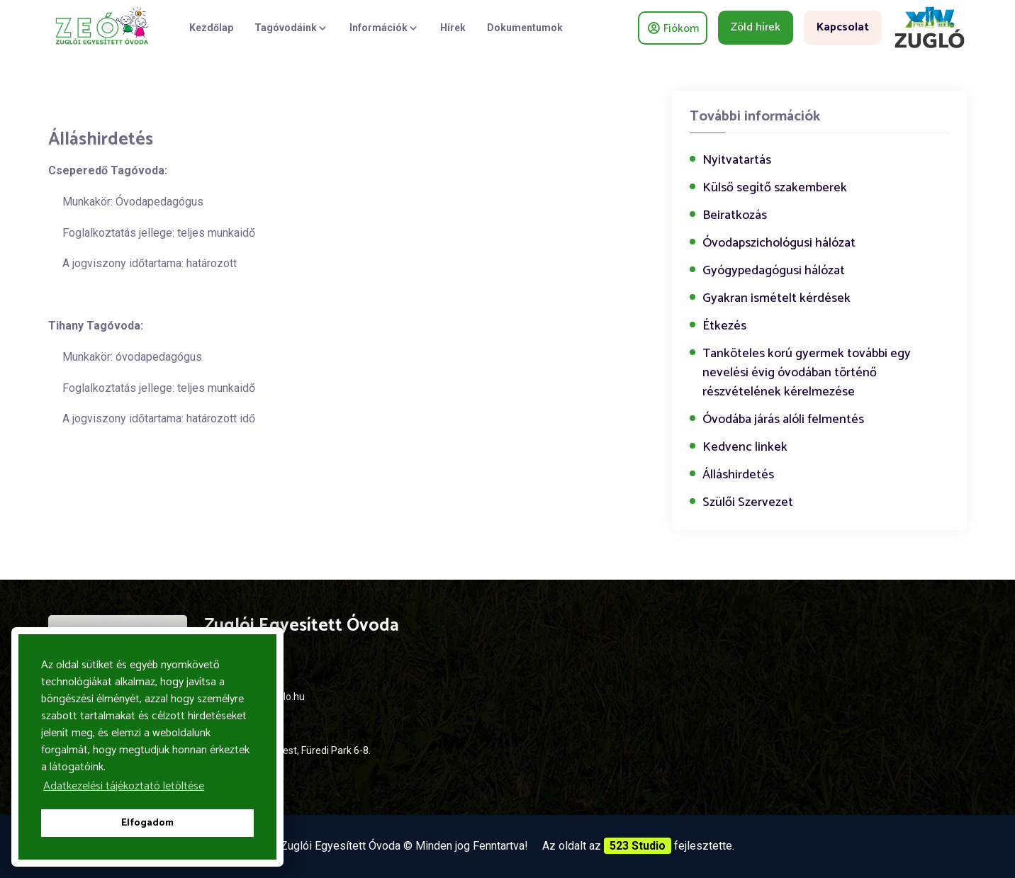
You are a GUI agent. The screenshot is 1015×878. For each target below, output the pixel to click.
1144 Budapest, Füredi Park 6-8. (300, 750)
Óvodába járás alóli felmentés (783, 419)
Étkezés (724, 326)
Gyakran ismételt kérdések (776, 298)
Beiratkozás (734, 215)
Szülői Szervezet (747, 502)
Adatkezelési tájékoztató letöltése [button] (123, 786)
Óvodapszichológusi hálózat (779, 243)
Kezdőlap (211, 27)
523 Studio (638, 845)
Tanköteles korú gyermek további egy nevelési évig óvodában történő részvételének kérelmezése (806, 373)
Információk (384, 28)
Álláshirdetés (738, 475)
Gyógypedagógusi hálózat (773, 271)
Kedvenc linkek (744, 447)
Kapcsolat (843, 27)
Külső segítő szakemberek (774, 188)
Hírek (453, 27)
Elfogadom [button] (147, 822)
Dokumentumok (525, 27)
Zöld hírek (755, 27)
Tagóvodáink (291, 28)
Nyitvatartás (736, 160)
